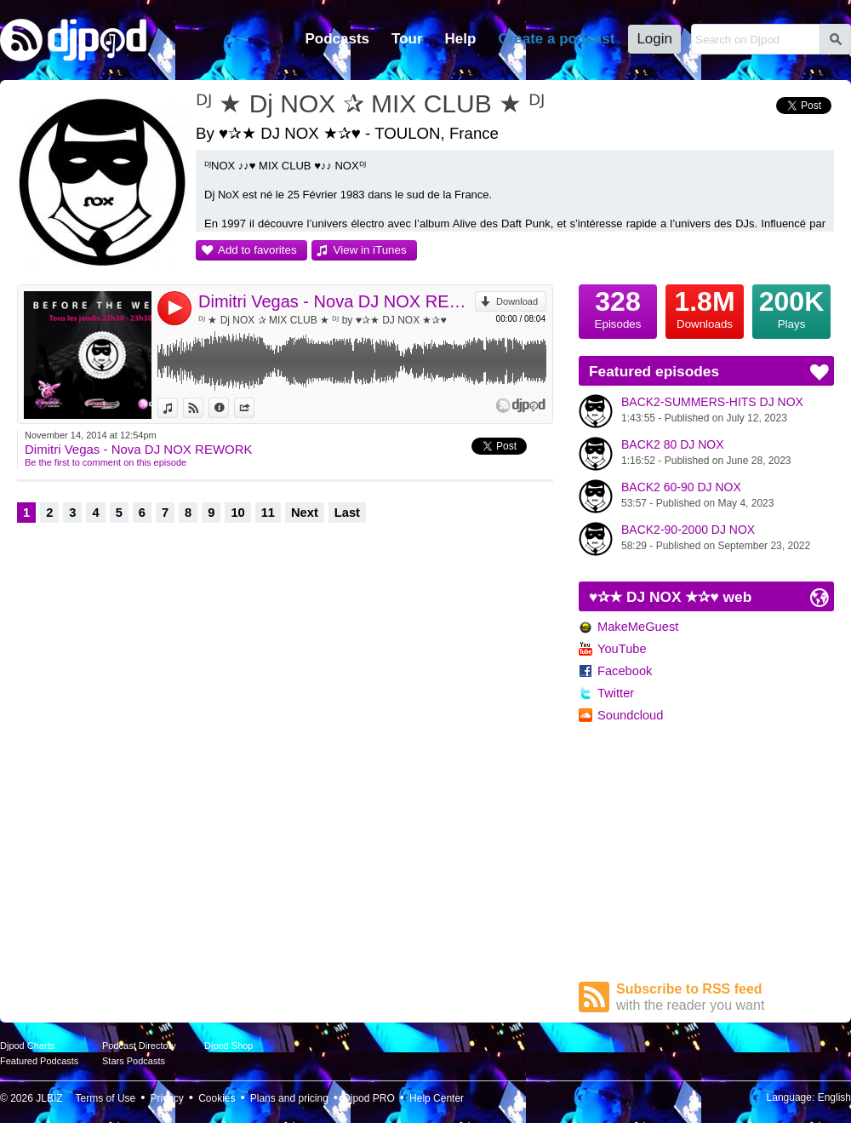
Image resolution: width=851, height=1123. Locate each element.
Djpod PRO (369, 1098)
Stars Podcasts (133, 1061)
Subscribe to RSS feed (725, 997)
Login (654, 39)
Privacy (167, 1098)
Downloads (704, 307)
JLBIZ (49, 1098)
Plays (791, 307)
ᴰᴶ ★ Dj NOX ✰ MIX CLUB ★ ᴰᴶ (370, 103)
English (834, 1097)
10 (237, 512)
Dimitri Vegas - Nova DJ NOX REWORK (336, 301)
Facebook (624, 671)
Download (517, 301)
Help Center (436, 1098)
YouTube (622, 649)
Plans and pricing (289, 1098)
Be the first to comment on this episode (105, 462)
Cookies (216, 1098)
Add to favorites (257, 250)
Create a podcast (556, 39)
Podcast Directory (139, 1045)
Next (304, 512)
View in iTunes (370, 250)
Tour (407, 39)
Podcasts (337, 39)
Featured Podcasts (39, 1061)
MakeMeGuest (637, 626)
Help (461, 39)
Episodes (618, 307)
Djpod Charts (27, 1045)
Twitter (615, 693)
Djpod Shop (229, 1045)
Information (228, 408)
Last (347, 512)
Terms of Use (106, 1098)
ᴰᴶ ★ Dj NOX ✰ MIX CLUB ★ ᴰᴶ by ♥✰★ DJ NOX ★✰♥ (322, 320)
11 (268, 512)
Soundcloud (630, 715)
